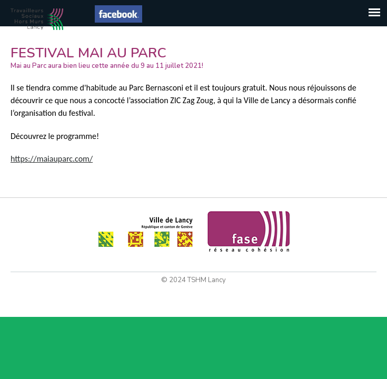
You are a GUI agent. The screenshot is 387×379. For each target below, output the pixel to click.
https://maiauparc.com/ (52, 159)
